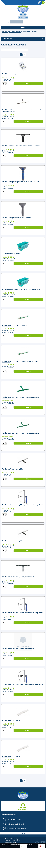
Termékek (5, 32)
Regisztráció (23, 17)
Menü (23, 27)
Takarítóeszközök (15, 32)
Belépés (23, 14)
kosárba (28, 84)
